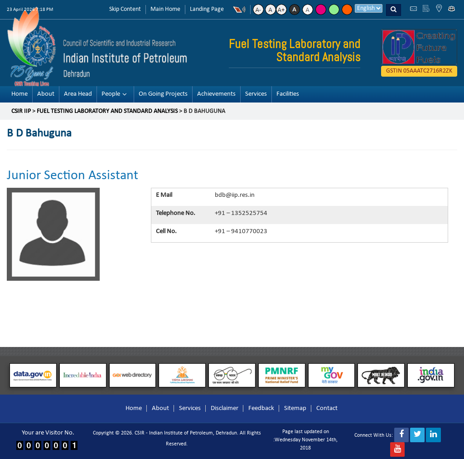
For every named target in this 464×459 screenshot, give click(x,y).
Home (19, 94)
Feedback (261, 408)
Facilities (287, 94)
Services (256, 94)
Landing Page (207, 9)
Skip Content (125, 9)
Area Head (78, 94)
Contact (327, 408)
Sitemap (295, 408)
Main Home (165, 9)
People (111, 94)
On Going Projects (163, 94)
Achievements (216, 94)
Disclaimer (224, 408)
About (45, 94)
